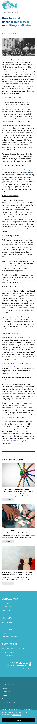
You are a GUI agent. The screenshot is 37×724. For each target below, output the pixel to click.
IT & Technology (7, 629)
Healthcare (6, 633)
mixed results (25, 205)
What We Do (6, 607)
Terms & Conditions (8, 685)
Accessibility (6, 699)
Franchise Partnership (10, 652)
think (11, 67)
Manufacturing (7, 622)
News (4, 12)
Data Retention (6, 692)
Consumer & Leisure (9, 637)
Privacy (4, 688)
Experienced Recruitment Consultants (15, 649)
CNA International (12, 12)
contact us (14, 441)
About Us (5, 603)
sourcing (27, 403)
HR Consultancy (7, 656)
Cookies (4, 695)
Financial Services (8, 626)
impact (14, 366)
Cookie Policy (17, 715)
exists (27, 172)
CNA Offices (6, 610)
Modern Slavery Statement (10, 702)
